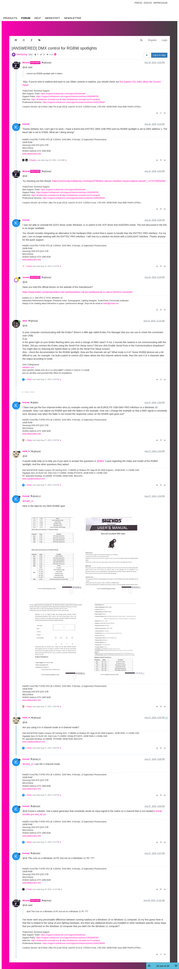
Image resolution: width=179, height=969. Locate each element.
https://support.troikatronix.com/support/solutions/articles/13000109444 (74, 99)
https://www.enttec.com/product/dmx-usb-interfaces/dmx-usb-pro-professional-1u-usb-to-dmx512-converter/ (78, 288)
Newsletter (72, 18)
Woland (26, 59)
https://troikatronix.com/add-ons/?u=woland (81, 96)
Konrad (26, 121)
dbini (25, 317)
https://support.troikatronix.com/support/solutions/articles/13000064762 (67, 93)
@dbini (34, 399)
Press (138, 2)
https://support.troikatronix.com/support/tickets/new (63, 90)
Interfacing (21, 51)
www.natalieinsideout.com (33, 475)
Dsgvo (148, 2)
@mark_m (35, 493)
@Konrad (46, 59)
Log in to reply (159, 52)
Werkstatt (52, 18)
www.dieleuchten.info (31, 150)
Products (10, 18)
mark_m (26, 448)
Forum (25, 18)
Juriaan (26, 274)
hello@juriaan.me (111, 300)
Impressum (160, 2)
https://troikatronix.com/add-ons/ (45, 96)
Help (37, 18)
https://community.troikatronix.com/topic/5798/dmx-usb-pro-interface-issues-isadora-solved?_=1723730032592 (109, 177)
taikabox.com (28, 364)
